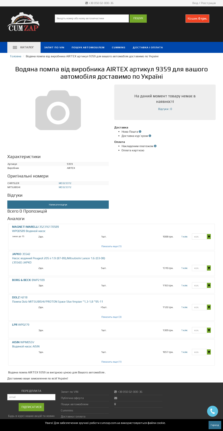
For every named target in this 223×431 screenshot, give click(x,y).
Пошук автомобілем (88, 47)
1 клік (184, 236)
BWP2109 (28, 280)
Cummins (118, 47)
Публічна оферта (72, 398)
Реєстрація (208, 3)
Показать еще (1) (111, 246)
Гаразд (215, 424)
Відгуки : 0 (165, 109)
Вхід (195, 3)
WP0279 (20, 324)
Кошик (197, 18)
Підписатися (31, 407)
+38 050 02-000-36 (99, 3)
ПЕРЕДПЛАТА (31, 391)
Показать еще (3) (111, 316)
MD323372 (65, 183)
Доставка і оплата (148, 47)
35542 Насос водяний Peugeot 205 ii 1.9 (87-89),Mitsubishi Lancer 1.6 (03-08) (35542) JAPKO (58, 258)
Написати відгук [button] (58, 204)
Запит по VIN (54, 47)
